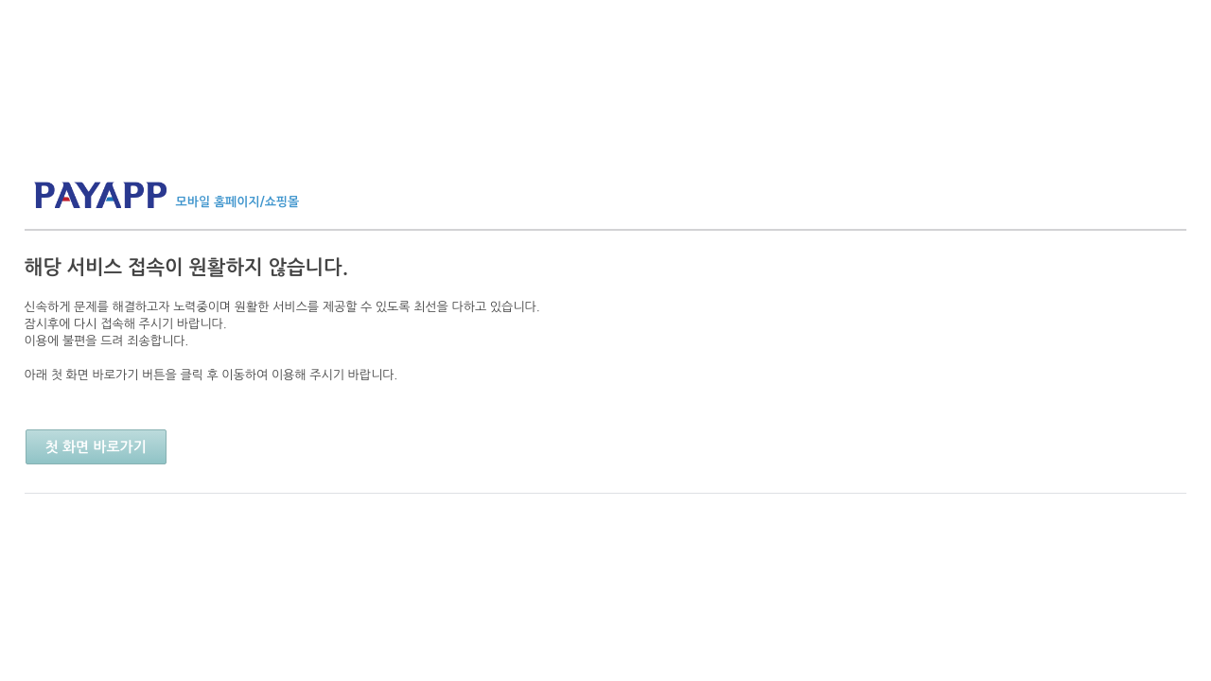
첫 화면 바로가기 (96, 447)
